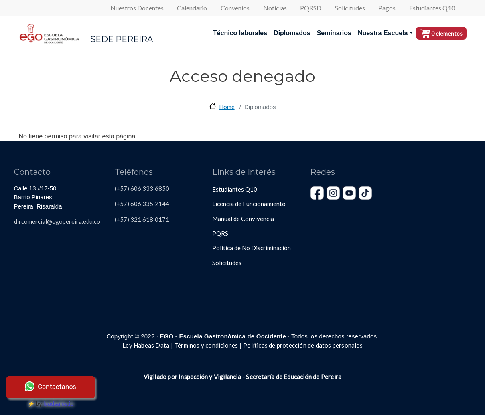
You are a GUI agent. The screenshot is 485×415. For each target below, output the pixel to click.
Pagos (387, 8)
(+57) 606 (128, 203)
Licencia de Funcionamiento (249, 203)
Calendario (192, 8)
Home (227, 106)
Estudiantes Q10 (432, 8)
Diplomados (292, 33)
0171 (162, 219)
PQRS (220, 233)
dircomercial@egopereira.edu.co (57, 221)
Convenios (235, 8)
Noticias (275, 8)
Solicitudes (350, 8)
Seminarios (334, 33)
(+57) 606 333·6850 (142, 188)
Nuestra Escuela (383, 33)
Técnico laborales (240, 33)
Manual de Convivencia (243, 218)
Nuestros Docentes (137, 8)
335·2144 (155, 203)
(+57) (122, 219)
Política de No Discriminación (251, 247)
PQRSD (310, 8)
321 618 (141, 219)
